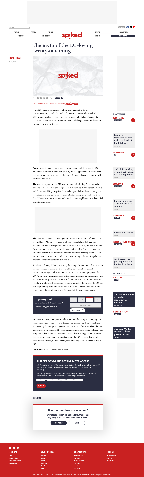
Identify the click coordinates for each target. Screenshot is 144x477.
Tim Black (77, 468)
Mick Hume (77, 466)
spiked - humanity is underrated (72, 35)
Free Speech (118, 120)
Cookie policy (13, 466)
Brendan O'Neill (119, 152)
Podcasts (21, 36)
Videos (50, 32)
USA (42, 468)
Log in (121, 27)
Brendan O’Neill (78, 456)
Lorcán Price (118, 184)
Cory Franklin (118, 216)
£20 (90, 300)
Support (41, 386)
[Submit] (29, 27)
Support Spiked (13, 458)
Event (116, 280)
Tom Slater (117, 277)
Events (97, 32)
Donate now (76, 310)
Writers (33, 32)
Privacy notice (13, 463)
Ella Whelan (77, 463)
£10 (82, 300)
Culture (43, 458)
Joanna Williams (79, 461)
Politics (57, 98)
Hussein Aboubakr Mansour (124, 242)
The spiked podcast (120, 312)
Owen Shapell (118, 118)
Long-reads (46, 36)
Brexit (43, 461)
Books (97, 36)
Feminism (44, 463)
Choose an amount (85, 305)
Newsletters (123, 32)
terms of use (66, 475)
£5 (73, 300)
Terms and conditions (15, 461)
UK (62, 98)
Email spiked (110, 461)
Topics (16, 32)
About (10, 456)
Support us (123, 36)
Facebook (127, 27)
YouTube (134, 27)
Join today (59, 423)
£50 (98, 300)
